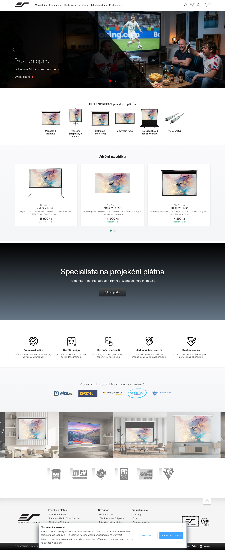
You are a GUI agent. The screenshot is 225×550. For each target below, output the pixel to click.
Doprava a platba (141, 522)
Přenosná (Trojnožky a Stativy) (64, 518)
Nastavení (148, 535)
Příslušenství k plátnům (110, 522)
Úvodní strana (106, 514)
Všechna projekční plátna (111, 518)
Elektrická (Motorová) (59, 522)
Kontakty (137, 514)
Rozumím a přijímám (171, 535)
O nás (135, 518)
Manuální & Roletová (59, 514)
